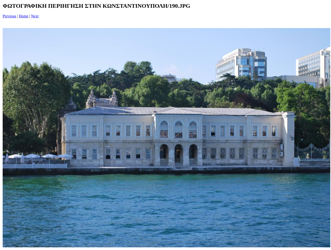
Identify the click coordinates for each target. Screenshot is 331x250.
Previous (9, 16)
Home (23, 16)
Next (35, 16)
